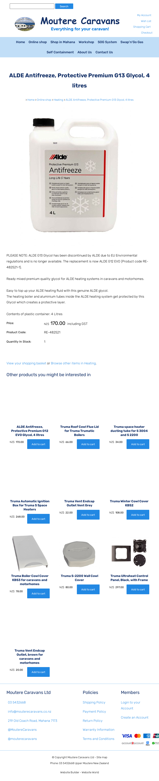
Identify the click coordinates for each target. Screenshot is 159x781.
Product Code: (16, 332)
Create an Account (134, 717)
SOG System (107, 42)
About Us (84, 52)
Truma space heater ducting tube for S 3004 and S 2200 (129, 431)
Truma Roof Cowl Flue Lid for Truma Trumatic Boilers (79, 431)
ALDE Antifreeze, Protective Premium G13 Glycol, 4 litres (100, 99)
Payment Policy (94, 711)
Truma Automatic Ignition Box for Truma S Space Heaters (29, 505)
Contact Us (104, 52)
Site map (102, 757)
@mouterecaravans (22, 739)
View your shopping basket (26, 363)
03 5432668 (17, 702)
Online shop (38, 42)
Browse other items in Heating (73, 363)
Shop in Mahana (62, 42)
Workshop (86, 42)
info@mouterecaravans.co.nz (29, 711)
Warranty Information (98, 730)
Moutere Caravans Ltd (81, 757)
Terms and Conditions (98, 739)
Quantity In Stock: (18, 341)
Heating (58, 99)
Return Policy (93, 721)
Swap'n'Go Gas (131, 42)
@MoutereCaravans (22, 730)
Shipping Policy (94, 702)
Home (20, 42)
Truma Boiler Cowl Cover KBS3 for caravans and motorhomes (29, 580)
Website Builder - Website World (79, 772)
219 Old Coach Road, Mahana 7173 (32, 721)
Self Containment (60, 52)
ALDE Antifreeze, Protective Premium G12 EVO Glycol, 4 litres (29, 431)
